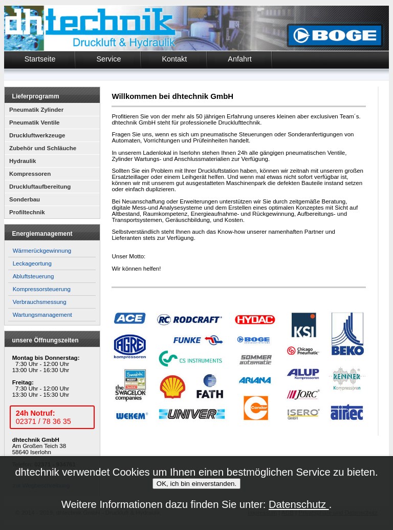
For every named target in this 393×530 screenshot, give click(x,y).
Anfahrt (239, 59)
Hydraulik (22, 161)
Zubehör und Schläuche (42, 148)
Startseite (40, 59)
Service (108, 59)
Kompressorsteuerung (42, 289)
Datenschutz (299, 504)
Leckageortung (32, 263)
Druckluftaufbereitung (40, 187)
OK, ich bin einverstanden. (196, 483)
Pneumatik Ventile (34, 122)
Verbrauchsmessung (40, 302)
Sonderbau (24, 199)
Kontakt (174, 59)
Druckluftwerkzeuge (37, 135)
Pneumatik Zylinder (36, 110)
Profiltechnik (27, 212)
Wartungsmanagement (42, 315)
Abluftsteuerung (33, 276)
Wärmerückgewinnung (42, 251)
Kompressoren (30, 174)
